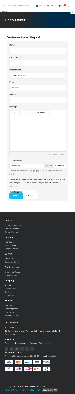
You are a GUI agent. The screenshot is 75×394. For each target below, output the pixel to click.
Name (12, 45)
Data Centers (10, 289)
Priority (12, 82)
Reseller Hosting (11, 249)
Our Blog (8, 292)
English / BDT (50, 390)
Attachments (15, 161)
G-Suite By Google (12, 272)
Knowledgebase (11, 309)
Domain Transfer (12, 229)
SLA (38, 390)
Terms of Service (12, 390)
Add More (59, 166)
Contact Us (9, 295)
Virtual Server (10, 259)
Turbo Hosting (10, 245)
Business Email (11, 275)
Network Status (11, 315)
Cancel (31, 196)
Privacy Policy (28, 390)
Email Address (16, 57)
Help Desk (9, 305)
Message (13, 107)
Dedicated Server (12, 262)
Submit (16, 196)
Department (15, 70)
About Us (8, 285)
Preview (41, 112)
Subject (13, 94)
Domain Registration (13, 225)
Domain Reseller (11, 232)
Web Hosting (10, 242)
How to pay (9, 312)
